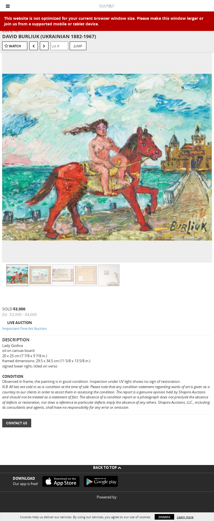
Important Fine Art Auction (24, 328)
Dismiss (164, 517)
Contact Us (16, 423)
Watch (15, 46)
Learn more (185, 517)
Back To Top (107, 467)
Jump (78, 46)
